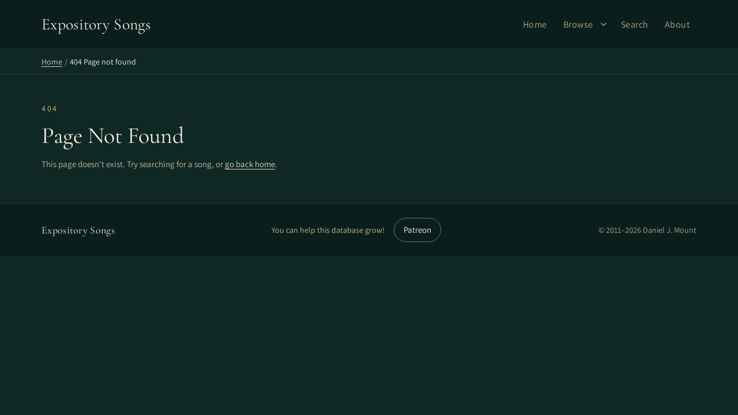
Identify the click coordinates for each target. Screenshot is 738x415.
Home (535, 24)
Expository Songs (78, 230)
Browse (578, 24)
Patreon (417, 229)
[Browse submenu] (604, 24)
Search (635, 24)
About (677, 24)
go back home (250, 164)
